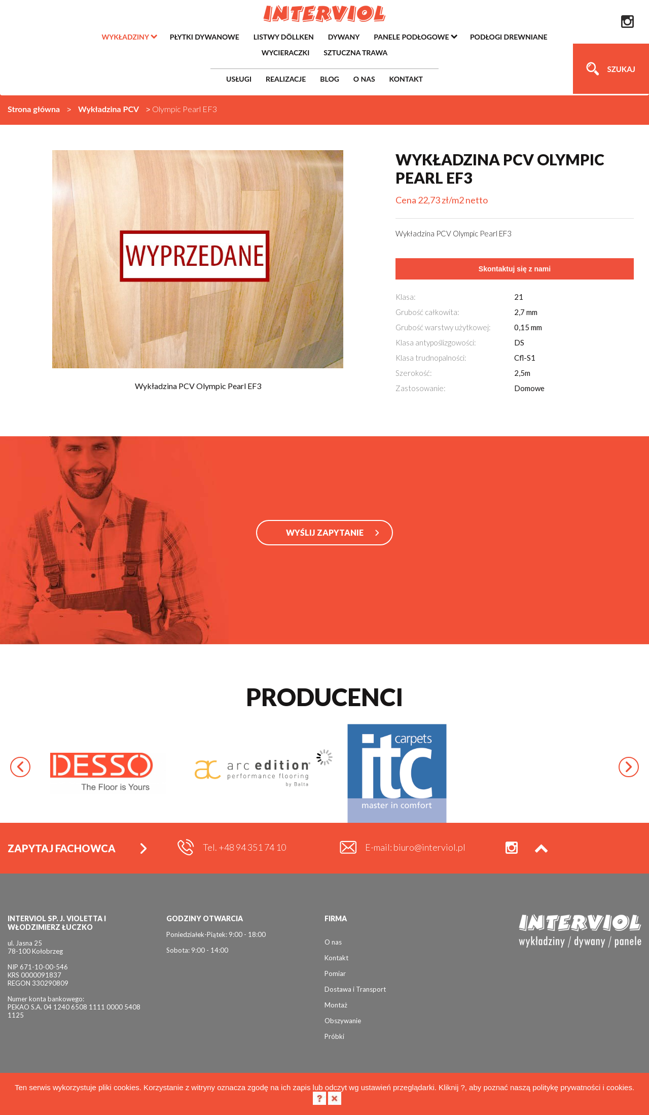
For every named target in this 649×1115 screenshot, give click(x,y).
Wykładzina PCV (108, 109)
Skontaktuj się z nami (515, 269)
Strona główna (34, 109)
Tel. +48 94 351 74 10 (244, 847)
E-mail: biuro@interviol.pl (415, 847)
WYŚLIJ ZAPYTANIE (325, 532)
